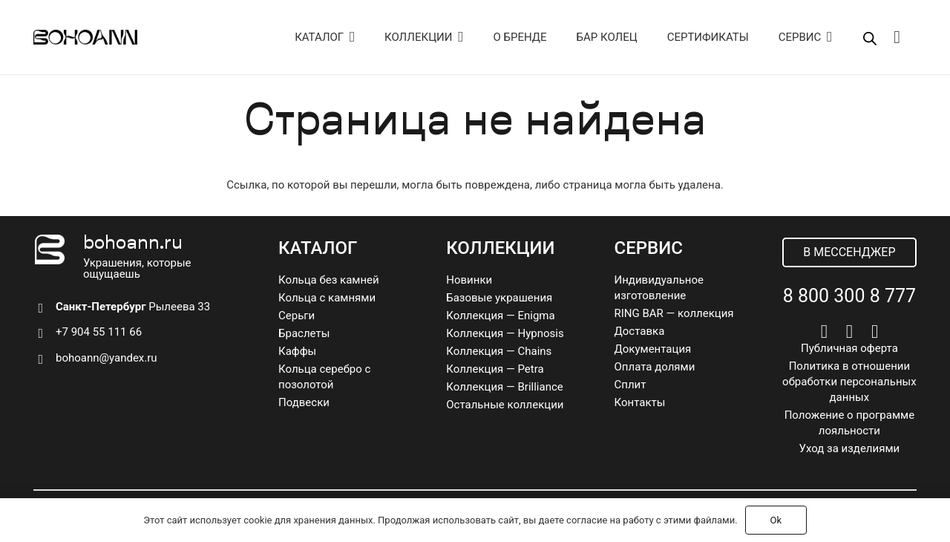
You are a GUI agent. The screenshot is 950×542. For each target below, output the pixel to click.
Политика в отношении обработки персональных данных (849, 381)
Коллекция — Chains (498, 351)
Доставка (640, 331)
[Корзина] (897, 37)
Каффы (297, 351)
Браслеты (304, 333)
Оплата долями (655, 366)
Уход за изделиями (849, 448)
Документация (653, 349)
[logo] (85, 37)
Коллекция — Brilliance (504, 387)
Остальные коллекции (504, 404)
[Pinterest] (874, 331)
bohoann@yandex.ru (106, 358)
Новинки (469, 280)
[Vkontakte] (824, 331)
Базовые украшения (499, 297)
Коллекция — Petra (494, 369)
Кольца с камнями (327, 297)
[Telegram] (849, 331)
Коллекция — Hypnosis (504, 333)
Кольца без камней (328, 280)
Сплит (630, 384)
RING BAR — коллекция (674, 313)
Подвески (304, 402)
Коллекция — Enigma (500, 315)
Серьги (296, 315)
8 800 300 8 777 (849, 296)
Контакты (640, 402)
